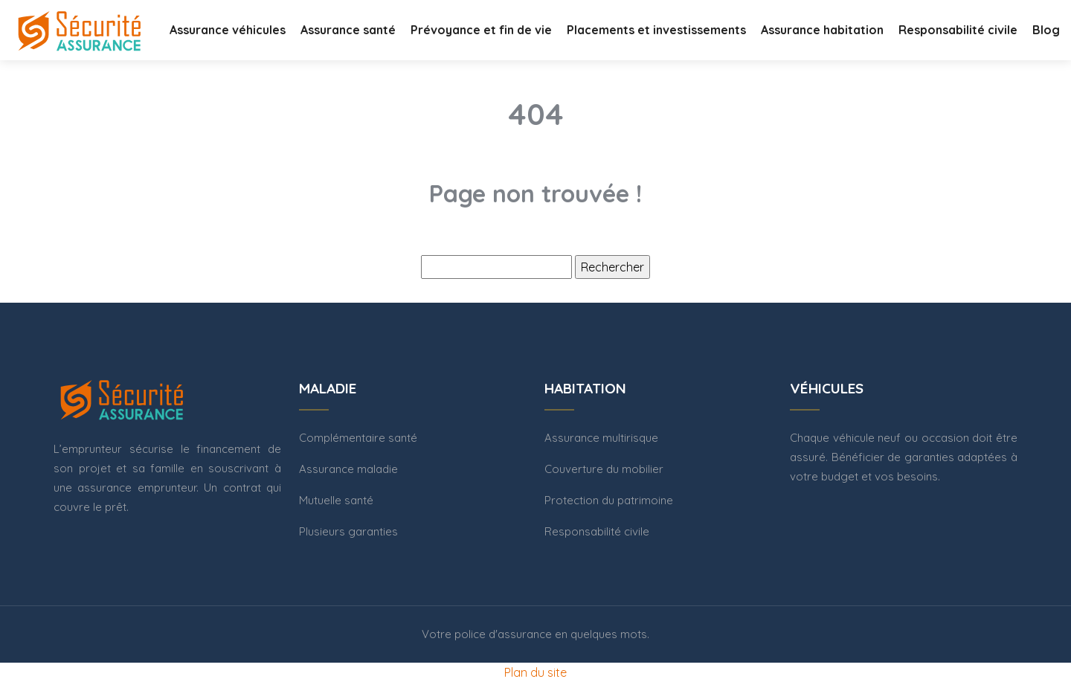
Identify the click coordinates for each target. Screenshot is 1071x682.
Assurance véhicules (228, 29)
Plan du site (535, 672)
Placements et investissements (656, 29)
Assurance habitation (822, 29)
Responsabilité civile (957, 29)
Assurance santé (348, 29)
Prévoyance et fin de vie (481, 29)
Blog (1046, 29)
